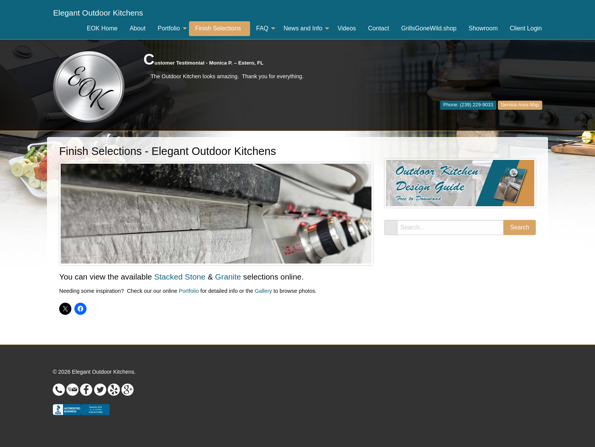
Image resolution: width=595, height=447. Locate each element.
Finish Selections (218, 28)
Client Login (526, 28)
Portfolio (168, 28)
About (138, 28)
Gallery (263, 291)
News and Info (302, 28)
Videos (346, 28)
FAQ (262, 28)
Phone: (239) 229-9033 (468, 104)
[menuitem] (98, 13)
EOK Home (102, 28)
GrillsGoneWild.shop (428, 28)
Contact (378, 28)
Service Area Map (520, 104)
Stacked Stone (179, 276)
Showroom (483, 28)
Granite (228, 276)
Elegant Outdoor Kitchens (98, 12)
